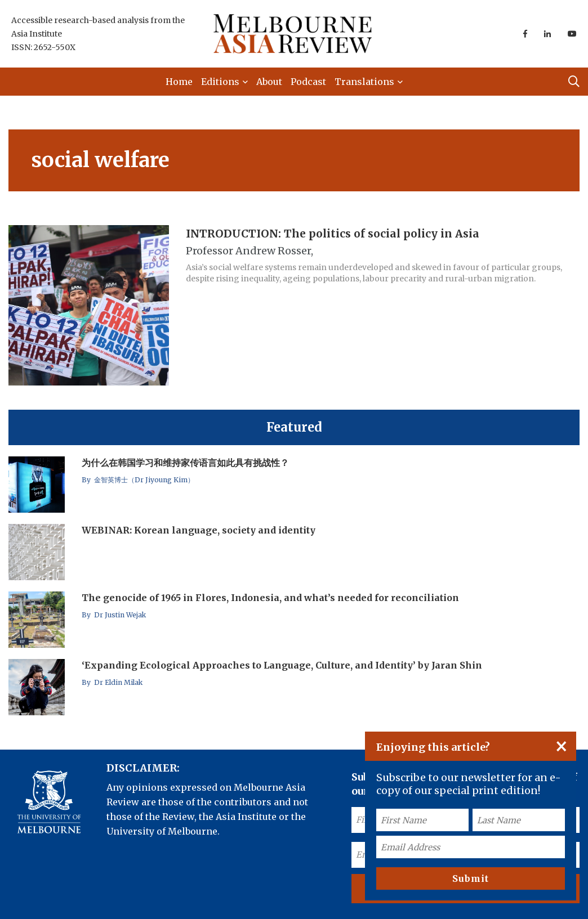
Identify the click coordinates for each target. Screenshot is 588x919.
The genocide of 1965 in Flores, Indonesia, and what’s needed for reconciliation (270, 597)
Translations (364, 81)
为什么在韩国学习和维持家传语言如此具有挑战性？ (185, 462)
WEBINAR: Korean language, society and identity (198, 530)
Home (179, 81)
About (269, 81)
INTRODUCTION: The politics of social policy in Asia (332, 233)
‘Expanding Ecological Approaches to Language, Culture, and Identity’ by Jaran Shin (282, 665)
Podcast (308, 81)
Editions (220, 81)
